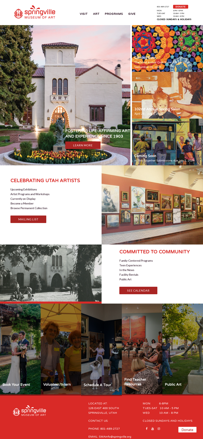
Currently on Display (23, 198)
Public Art (125, 279)
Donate (187, 430)
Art (96, 14)
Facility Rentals (128, 274)
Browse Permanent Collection (28, 208)
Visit (84, 14)
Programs (114, 14)
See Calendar (138, 290)
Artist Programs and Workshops (30, 194)
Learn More (83, 145)
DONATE (181, 6)
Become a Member (22, 203)
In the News (126, 270)
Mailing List (28, 219)
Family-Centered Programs (136, 260)
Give (132, 14)
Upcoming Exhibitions (23, 189)
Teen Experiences (130, 265)
